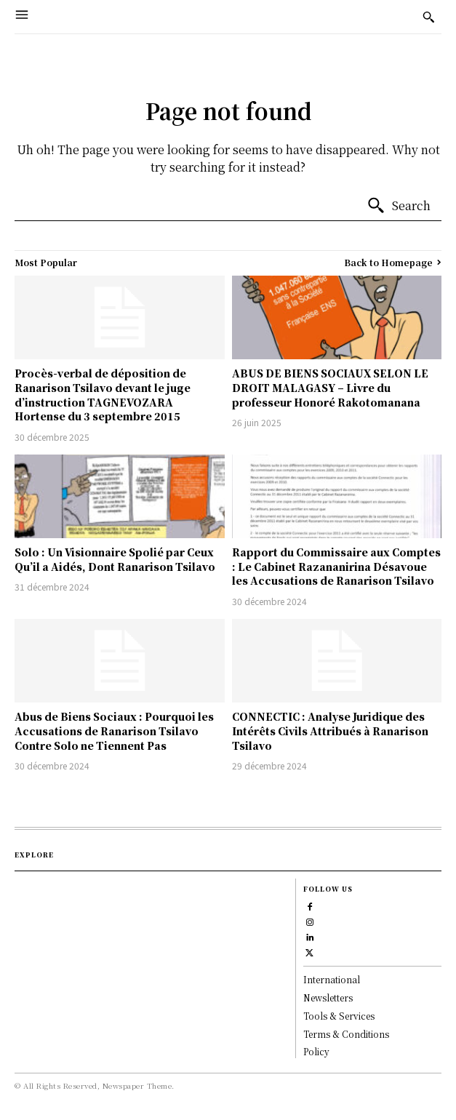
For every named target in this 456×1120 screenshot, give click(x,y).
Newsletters (328, 997)
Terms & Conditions (346, 1034)
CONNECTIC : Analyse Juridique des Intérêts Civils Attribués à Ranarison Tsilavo (330, 730)
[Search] (398, 206)
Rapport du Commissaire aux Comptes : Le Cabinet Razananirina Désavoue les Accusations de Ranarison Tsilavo (336, 566)
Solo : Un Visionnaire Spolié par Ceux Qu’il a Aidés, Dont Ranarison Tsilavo (115, 559)
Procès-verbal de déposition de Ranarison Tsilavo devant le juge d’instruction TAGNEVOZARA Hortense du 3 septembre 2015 (103, 394)
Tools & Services (339, 1015)
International (331, 979)
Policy (316, 1051)
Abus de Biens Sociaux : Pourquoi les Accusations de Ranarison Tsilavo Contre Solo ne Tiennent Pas (114, 730)
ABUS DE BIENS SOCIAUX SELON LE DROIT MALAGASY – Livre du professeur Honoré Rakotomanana (330, 387)
